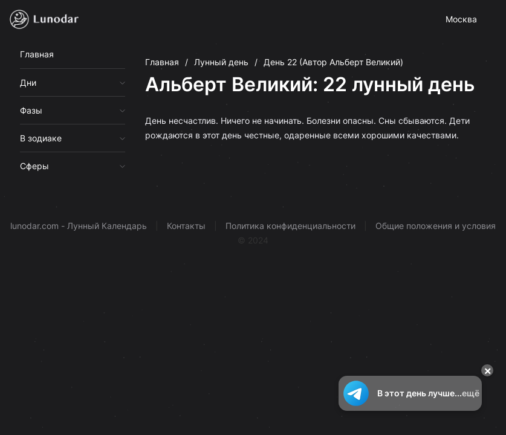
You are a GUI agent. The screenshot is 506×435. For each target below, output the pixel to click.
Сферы (34, 166)
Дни (28, 82)
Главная (37, 54)
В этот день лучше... (410, 393)
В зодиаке (41, 138)
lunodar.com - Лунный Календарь (78, 226)
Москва (461, 19)
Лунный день (221, 62)
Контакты (186, 226)
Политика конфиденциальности (290, 226)
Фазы (31, 110)
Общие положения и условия (435, 226)
